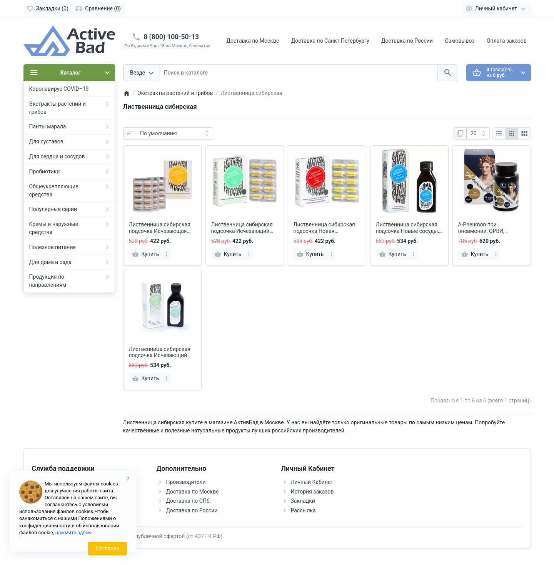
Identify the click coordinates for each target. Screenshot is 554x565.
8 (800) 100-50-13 (171, 37)
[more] (166, 254)
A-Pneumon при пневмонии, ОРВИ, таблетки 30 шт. (481, 227)
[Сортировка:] (174, 133)
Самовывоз (459, 41)
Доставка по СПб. (188, 501)
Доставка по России (407, 41)
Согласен (107, 548)
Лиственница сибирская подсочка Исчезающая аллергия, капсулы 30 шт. (161, 227)
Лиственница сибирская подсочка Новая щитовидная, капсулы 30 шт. (325, 227)
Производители (186, 482)
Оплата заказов (507, 41)
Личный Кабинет (312, 482)
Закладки (303, 501)
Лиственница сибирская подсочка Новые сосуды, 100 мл (407, 227)
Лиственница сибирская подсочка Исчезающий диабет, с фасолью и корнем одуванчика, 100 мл (159, 352)
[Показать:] (478, 133)
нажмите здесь (73, 532)
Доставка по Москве (253, 41)
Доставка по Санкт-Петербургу (330, 41)
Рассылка (303, 510)
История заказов (312, 492)
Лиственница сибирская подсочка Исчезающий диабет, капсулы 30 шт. (242, 227)
